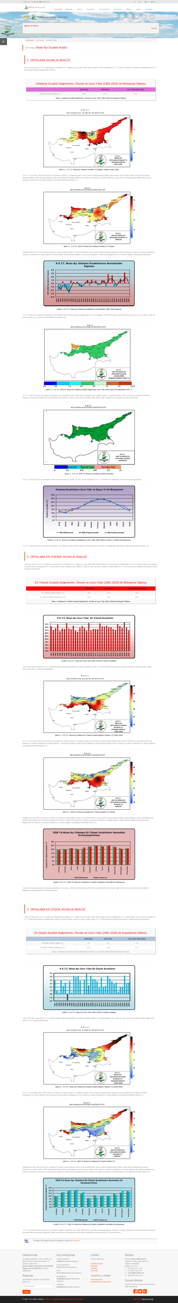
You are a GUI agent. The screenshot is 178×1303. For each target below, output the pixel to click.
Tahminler (69, 9)
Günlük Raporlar (97, 1264)
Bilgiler (129, 9)
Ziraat (80, 9)
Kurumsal (118, 9)
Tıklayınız (77, 1240)
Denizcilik (91, 9)
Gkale (153, 2)
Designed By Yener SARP (73, 1299)
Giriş (147, 2)
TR (135, 2)
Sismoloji (150, 9)
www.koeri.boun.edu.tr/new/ (101, 1282)
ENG (139, 2)
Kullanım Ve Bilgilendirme (53, 1299)
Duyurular (94, 1271)
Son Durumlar (104, 9)
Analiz (139, 9)
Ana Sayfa (58, 9)
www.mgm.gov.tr (97, 1279)
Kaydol (26, 1292)
